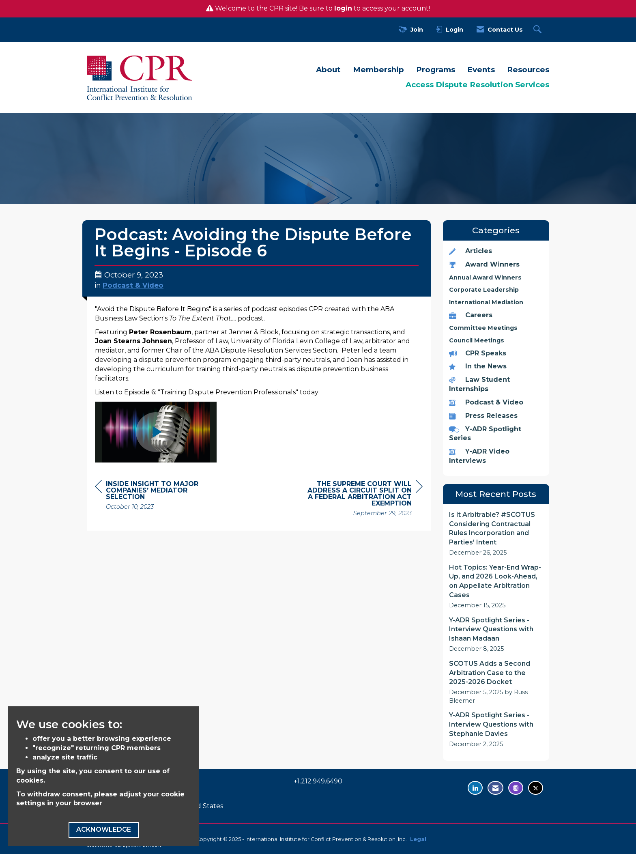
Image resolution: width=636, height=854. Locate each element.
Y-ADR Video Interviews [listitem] (479, 456)
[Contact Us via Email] (495, 788)
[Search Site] (538, 30)
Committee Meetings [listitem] (483, 327)
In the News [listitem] (478, 366)
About (328, 69)
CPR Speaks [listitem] (477, 353)
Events (481, 69)
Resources (528, 69)
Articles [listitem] (470, 251)
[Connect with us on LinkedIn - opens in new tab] (475, 788)
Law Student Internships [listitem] (479, 384)
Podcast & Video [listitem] (486, 402)
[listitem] (496, 533)
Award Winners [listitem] (484, 264)
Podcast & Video (133, 285)
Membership (378, 69)
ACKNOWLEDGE (103, 829)
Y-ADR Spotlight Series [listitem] (485, 433)
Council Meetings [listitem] (476, 340)
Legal (418, 839)
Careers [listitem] (470, 315)
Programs (435, 69)
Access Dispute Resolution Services (477, 84)
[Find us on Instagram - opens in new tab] (515, 788)
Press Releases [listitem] (483, 415)
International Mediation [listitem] (486, 302)
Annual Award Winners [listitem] (485, 277)
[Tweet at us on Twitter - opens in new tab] (535, 788)
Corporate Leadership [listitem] (484, 289)
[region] (362, 500)
